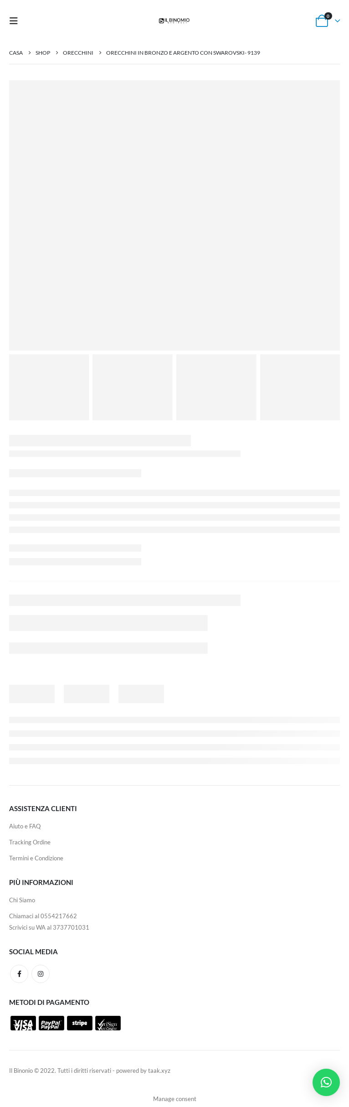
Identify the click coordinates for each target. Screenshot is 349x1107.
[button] (326, 1082)
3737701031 (71, 927)
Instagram (40, 974)
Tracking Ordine (30, 842)
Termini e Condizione (36, 858)
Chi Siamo (22, 900)
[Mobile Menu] (16, 21)
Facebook (19, 974)
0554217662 (59, 916)
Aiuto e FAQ (25, 826)
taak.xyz (159, 1070)
